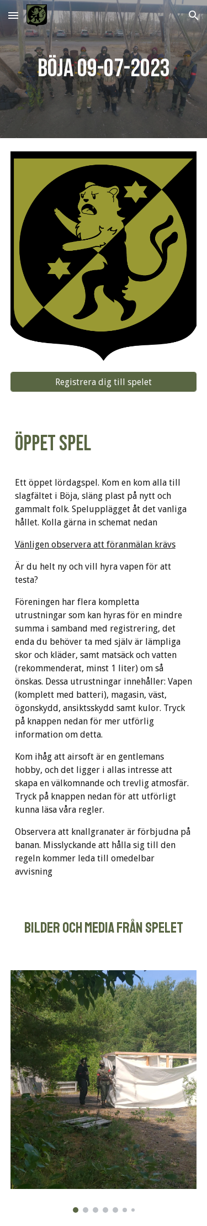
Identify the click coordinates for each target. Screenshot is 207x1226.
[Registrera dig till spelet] (104, 382)
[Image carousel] (103, 1091)
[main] (103, 69)
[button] (13, 15)
